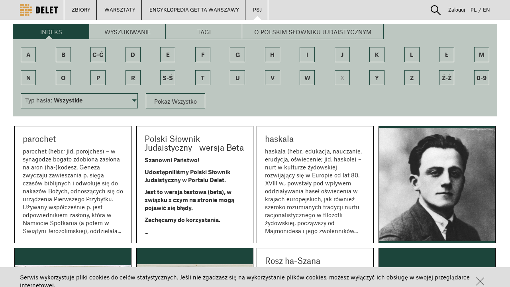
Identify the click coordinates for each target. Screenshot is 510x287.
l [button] (412, 54)
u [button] (237, 77)
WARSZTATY (119, 9)
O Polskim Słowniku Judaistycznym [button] (312, 31)
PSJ (257, 9)
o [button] (63, 77)
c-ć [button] (98, 54)
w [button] (307, 77)
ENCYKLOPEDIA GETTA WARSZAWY (194, 9)
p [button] (98, 77)
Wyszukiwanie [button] (127, 31)
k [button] (377, 54)
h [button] (272, 54)
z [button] (412, 77)
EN (486, 9)
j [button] (342, 54)
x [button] (342, 77)
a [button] (28, 54)
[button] (480, 281)
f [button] (202, 54)
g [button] (237, 54)
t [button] (202, 77)
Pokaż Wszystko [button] (175, 101)
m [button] (481, 54)
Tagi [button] (204, 31)
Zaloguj (456, 9)
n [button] (28, 77)
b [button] (63, 54)
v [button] (273, 77)
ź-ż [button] (446, 77)
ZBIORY (81, 9)
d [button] (133, 54)
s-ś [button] (168, 77)
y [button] (377, 77)
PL (474, 9)
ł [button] (447, 54)
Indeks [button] (51, 31)
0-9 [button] (481, 77)
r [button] (133, 77)
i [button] (307, 54)
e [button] (168, 54)
